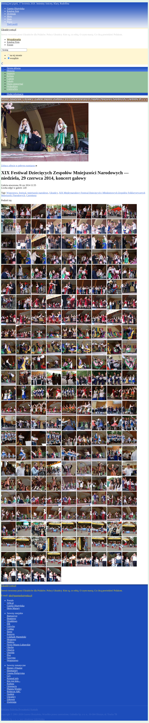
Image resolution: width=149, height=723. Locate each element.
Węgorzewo (12, 193)
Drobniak (11, 14)
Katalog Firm (13, 42)
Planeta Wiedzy (14, 689)
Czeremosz (31, 195)
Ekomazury (12, 670)
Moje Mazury (13, 608)
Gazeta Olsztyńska (15, 8)
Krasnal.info (13, 678)
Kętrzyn (11, 634)
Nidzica (10, 642)
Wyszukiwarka (14, 39)
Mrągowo (11, 639)
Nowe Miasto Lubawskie (18, 644)
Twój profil (12, 24)
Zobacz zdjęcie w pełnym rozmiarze (19, 165)
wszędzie (14, 58)
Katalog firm (13, 11)
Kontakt (34, 709)
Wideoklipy (12, 86)
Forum (10, 44)
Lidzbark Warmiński (16, 637)
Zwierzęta (11, 702)
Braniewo (11, 618)
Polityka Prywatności (20, 709)
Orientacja (12, 686)
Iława (9, 631)
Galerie (10, 78)
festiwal (22, 193)
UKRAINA (12, 89)
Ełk (8, 623)
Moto (9, 16)
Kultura (10, 683)
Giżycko (11, 626)
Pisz (9, 655)
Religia (10, 76)
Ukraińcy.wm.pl (8, 29)
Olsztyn (10, 650)
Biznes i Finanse (14, 668)
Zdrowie (11, 699)
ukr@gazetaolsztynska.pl (20, 595)
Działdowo (12, 621)
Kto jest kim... (13, 681)
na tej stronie (16, 55)
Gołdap (10, 629)
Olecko (10, 647)
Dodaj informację (15, 94)
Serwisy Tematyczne (11, 99)
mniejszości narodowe (37, 193)
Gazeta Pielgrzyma (16, 673)
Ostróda (10, 652)
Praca (9, 21)
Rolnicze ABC (14, 691)
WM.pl (10, 603)
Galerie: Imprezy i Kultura (48, 99)
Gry (9, 676)
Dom (9, 19)
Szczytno (11, 658)
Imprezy (11, 73)
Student (10, 694)
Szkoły (10, 81)
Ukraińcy (28, 99)
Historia (11, 71)
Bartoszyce (12, 616)
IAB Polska (39, 719)
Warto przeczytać (15, 84)
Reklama (5, 709)
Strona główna (14, 68)
